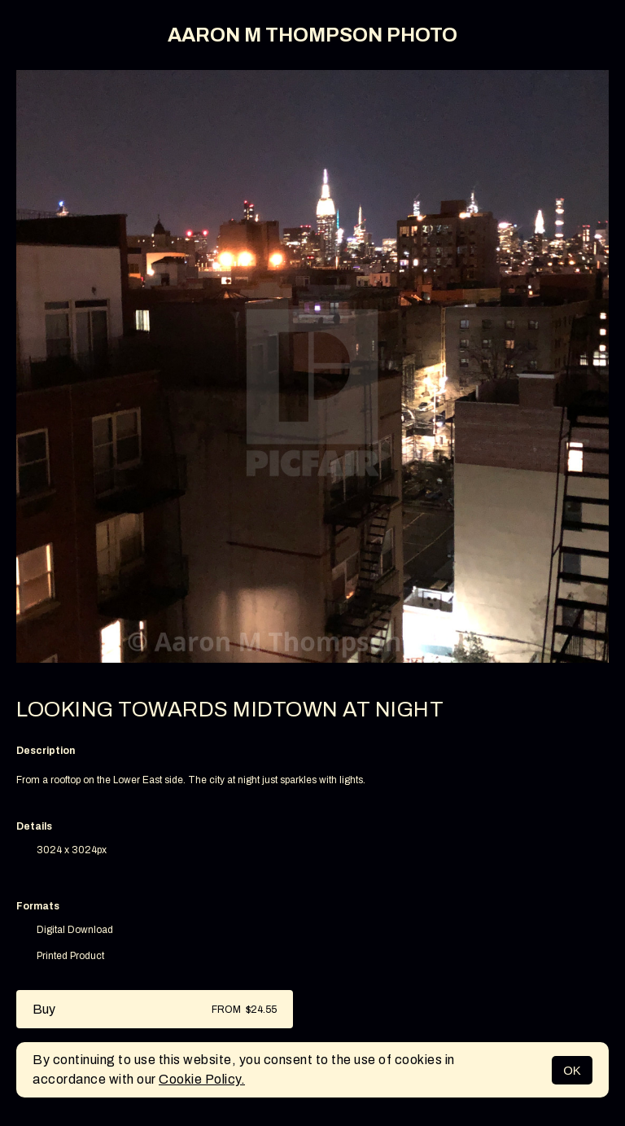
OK (572, 1070)
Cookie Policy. (202, 1079)
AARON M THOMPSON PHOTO (312, 35)
